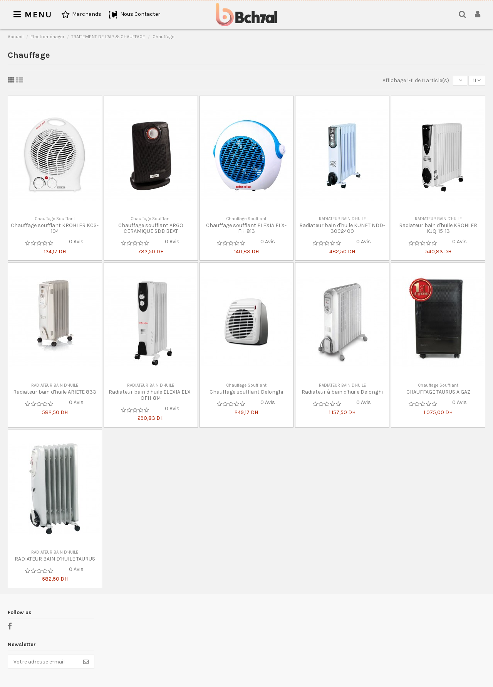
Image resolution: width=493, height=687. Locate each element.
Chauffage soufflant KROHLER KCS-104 (55, 228)
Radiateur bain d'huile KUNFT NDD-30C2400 (342, 228)
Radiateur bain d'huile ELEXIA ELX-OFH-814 (151, 395)
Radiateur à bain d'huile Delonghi (342, 392)
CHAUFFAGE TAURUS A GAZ (438, 392)
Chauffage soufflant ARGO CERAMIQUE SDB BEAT (150, 228)
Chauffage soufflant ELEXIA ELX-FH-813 (246, 228)
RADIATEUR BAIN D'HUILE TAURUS (55, 559)
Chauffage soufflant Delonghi (246, 392)
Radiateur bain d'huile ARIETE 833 (54, 392)
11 (477, 80)
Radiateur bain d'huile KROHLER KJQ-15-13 (438, 228)
